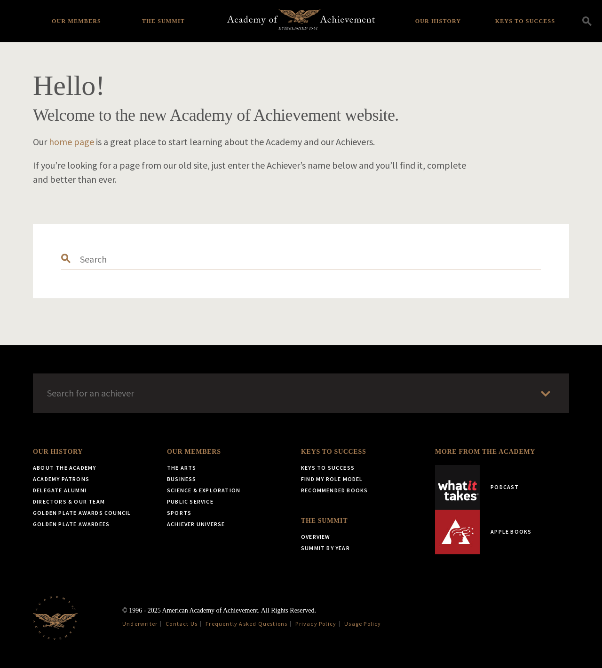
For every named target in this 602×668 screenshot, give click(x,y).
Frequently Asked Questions (246, 623)
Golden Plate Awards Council (82, 512)
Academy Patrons (61, 478)
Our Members (76, 21)
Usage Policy (362, 623)
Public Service (190, 501)
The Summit (163, 21)
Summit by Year (325, 547)
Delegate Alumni (60, 490)
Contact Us (182, 623)
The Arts (182, 467)
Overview (316, 536)
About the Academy (64, 467)
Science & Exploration (203, 490)
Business (182, 478)
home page (71, 142)
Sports (179, 512)
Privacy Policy (315, 623)
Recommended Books (334, 490)
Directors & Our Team (69, 501)
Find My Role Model (332, 478)
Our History (438, 21)
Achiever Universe (196, 524)
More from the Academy (485, 451)
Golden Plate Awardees (71, 524)
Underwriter (140, 623)
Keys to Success (525, 21)
